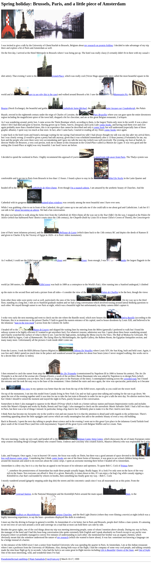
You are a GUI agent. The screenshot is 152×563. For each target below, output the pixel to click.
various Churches (56, 514)
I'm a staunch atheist (79, 188)
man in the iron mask (24, 323)
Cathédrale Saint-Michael (67, 108)
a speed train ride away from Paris (102, 157)
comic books (105, 125)
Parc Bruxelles (93, 114)
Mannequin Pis (113, 94)
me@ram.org (53, 559)
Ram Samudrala (37, 559)
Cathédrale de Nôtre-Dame (37, 188)
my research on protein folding (98, 45)
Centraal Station (16, 494)
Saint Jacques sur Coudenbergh (113, 108)
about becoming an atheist (27, 210)
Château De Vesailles (76, 350)
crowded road (130, 378)
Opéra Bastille (121, 317)
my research (63, 537)
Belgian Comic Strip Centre (81, 439)
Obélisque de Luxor (60, 232)
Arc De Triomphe (61, 373)
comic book (99, 127)
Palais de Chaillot (102, 292)
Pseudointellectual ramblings (14, 559)
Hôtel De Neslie (108, 178)
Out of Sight (144, 550)
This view (18, 389)
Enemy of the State (125, 550)
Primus (124, 465)
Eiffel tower (37, 284)
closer (52, 260)
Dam (116, 494)
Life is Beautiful (108, 550)
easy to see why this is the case (35, 94)
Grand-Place (50, 76)
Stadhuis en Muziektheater (20, 514)
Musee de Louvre (34, 329)
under (116, 260)
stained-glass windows (44, 202)
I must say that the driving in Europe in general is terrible (27, 522)
